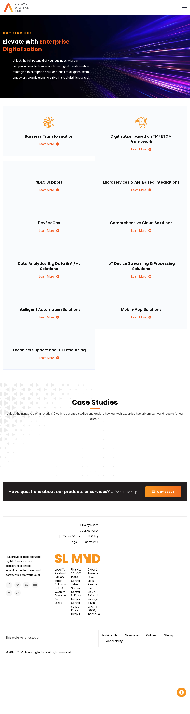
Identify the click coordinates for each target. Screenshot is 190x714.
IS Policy (93, 536)
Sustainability (109, 635)
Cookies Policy (89, 530)
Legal (74, 542)
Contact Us (163, 492)
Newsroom (132, 635)
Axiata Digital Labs (35, 652)
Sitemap (169, 635)
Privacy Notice (89, 525)
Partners (151, 635)
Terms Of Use (71, 536)
